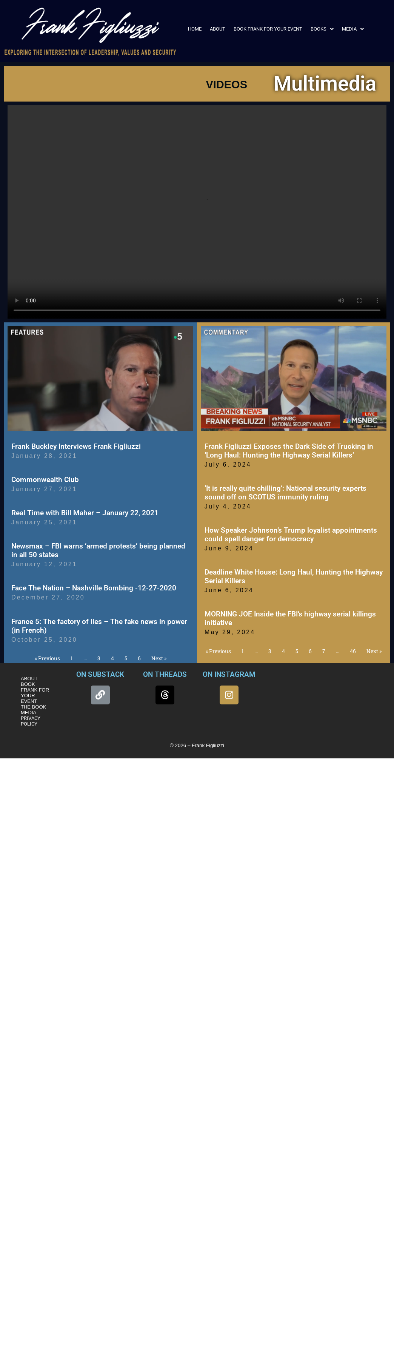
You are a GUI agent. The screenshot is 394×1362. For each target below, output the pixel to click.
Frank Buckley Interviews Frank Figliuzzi (76, 446)
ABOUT (217, 29)
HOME (195, 29)
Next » (158, 658)
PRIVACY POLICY (30, 721)
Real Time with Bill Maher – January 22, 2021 (85, 512)
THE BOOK (33, 707)
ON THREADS (165, 674)
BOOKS (322, 29)
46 (353, 651)
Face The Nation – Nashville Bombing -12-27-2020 (93, 588)
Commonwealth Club (45, 479)
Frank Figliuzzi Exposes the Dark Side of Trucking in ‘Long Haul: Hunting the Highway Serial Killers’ (289, 450)
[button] (322, 29)
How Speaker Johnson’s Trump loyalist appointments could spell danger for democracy (291, 534)
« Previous (47, 658)
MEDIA (353, 29)
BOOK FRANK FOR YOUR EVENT (268, 29)
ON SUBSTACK (100, 674)
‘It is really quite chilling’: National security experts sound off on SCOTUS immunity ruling (285, 492)
